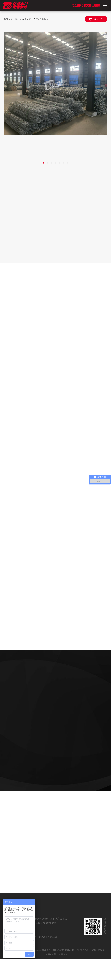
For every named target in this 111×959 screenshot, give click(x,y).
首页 (17, 19)
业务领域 (26, 19)
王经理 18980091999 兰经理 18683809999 (35, 923)
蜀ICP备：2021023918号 (92, 950)
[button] (43, 163)
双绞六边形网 (39, 19)
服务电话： (87, 5)
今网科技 (63, 954)
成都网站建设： (50, 954)
